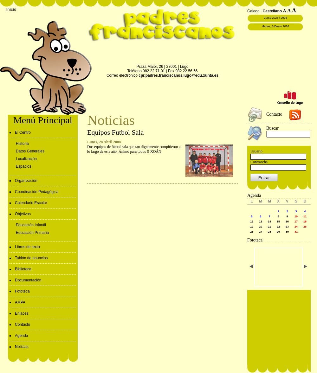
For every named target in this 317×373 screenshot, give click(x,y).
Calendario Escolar (31, 203)
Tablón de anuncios (31, 258)
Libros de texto (27, 247)
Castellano (272, 11)
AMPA (20, 302)
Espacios (23, 166)
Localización (26, 159)
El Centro (23, 132)
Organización (26, 180)
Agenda (21, 335)
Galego (253, 11)
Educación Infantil (31, 225)
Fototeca (22, 291)
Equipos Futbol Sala (115, 132)
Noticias (22, 346)
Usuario (256, 151)
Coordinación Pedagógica (36, 192)
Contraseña (259, 162)
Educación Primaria (32, 232)
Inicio (11, 9)
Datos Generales (30, 151)
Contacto (22, 324)
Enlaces (22, 313)
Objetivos (23, 214)
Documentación (28, 280)
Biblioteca (23, 269)
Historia (22, 143)
